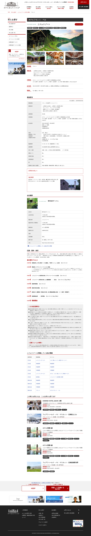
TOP (9, 12)
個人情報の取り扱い (36, 482)
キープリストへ (22, 59)
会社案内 (71, 6)
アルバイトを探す (61, 6)
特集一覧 (41, 513)
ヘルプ (24, 517)
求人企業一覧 (12, 33)
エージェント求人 (13, 36)
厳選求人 (11, 27)
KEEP (33, 488)
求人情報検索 (42, 517)
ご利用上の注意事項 (46, 482)
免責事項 (54, 517)
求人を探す (38, 6)
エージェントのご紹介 (14, 39)
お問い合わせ (67, 510)
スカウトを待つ (48, 6)
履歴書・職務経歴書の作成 (29, 515)
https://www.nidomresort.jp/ (48, 242)
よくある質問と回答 (27, 513)
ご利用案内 (28, 6)
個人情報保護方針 (56, 515)
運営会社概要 (55, 513)
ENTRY (57, 488)
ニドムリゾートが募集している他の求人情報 (40, 246)
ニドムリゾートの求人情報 (24, 12)
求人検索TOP (12, 24)
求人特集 (11, 30)
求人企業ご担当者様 (83, 6)
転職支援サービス (13, 42)
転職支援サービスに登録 (15, 45)
